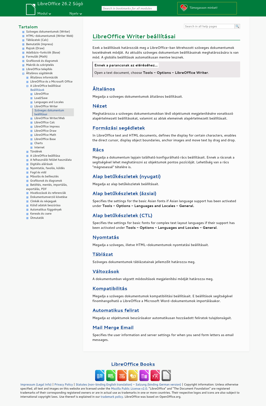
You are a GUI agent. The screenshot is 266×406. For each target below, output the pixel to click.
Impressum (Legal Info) (36, 384)
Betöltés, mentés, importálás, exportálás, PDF (46, 187)
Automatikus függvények (46, 209)
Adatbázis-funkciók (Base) (43, 52)
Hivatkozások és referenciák (48, 193)
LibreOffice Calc (44, 122)
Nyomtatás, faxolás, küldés (47, 168)
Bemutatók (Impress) (39, 44)
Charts (38, 143)
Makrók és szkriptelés (40, 65)
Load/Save (40, 98)
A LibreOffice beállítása (45, 156)
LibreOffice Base (45, 139)
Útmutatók (37, 218)
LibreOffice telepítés (39, 69)
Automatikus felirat (115, 310)
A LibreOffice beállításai (45, 86)
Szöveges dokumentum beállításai (49, 112)
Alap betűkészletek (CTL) (122, 215)
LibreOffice (41, 94)
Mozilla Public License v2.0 (129, 388)
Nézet (99, 105)
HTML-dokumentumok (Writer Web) (49, 36)
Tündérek (36, 151)
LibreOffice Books (133, 364)
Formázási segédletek (118, 127)
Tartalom (28, 27)
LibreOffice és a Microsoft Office (51, 81)
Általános (103, 88)
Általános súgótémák (39, 73)
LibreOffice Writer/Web (49, 118)
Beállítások (37, 90)
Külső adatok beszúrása (45, 205)
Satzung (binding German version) (158, 384)
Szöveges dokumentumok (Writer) (48, 31)
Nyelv (74, 13)
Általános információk (44, 77)
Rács (98, 149)
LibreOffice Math (45, 135)
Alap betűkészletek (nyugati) (126, 176)
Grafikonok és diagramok (42, 61)
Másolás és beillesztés (44, 176)
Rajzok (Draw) (35, 48)
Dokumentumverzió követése (48, 197)
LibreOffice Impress (47, 126)
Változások (105, 271)
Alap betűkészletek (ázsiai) (124, 193)
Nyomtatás (105, 237)
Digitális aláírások (41, 164)
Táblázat (102, 254)
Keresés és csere (41, 213)
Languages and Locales (49, 102)
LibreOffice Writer (46, 106)
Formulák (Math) (36, 56)
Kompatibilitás (109, 288)
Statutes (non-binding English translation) (104, 384)
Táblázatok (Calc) (37, 40)
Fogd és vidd (38, 172)
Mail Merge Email (113, 327)
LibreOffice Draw (45, 131)
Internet (39, 147)
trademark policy (112, 397)
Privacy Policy (63, 384)
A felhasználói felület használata (50, 160)
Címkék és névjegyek (43, 201)
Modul (42, 13)
